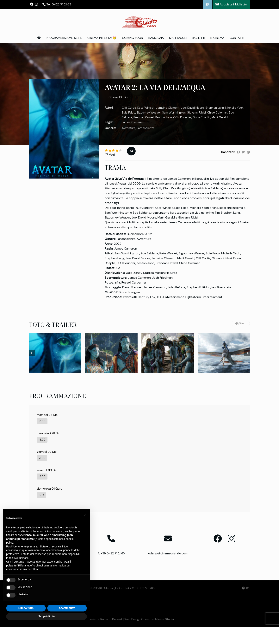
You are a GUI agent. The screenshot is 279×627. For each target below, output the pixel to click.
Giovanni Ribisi (196, 112)
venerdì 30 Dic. (47, 470)
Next (247, 353)
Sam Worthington (174, 112)
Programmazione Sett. (64, 38)
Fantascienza (145, 128)
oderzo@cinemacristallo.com (168, 553)
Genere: (110, 128)
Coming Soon (132, 38)
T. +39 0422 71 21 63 (111, 553)
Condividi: (228, 152)
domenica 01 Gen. (49, 489)
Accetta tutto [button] (67, 608)
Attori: (109, 108)
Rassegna (156, 38)
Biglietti (198, 38)
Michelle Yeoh (234, 108)
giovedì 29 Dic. (47, 452)
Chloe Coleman (217, 112)
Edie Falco (128, 112)
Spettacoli (178, 38)
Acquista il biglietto (231, 4)
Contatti (237, 38)
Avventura (128, 128)
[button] (85, 515)
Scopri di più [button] (46, 616)
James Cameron (133, 122)
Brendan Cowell (143, 117)
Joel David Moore (192, 108)
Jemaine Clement (168, 108)
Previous (32, 353)
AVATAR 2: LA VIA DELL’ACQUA (155, 87)
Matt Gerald (220, 117)
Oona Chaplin (201, 117)
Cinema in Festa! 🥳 (102, 38)
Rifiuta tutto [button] (26, 608)
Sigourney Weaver (149, 112)
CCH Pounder (182, 117)
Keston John (163, 117)
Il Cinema (217, 38)
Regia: (109, 122)
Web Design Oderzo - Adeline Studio (149, 619)
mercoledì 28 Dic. (49, 433)
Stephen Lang (214, 108)
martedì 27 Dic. (47, 415)
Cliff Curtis (129, 108)
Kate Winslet (146, 108)
